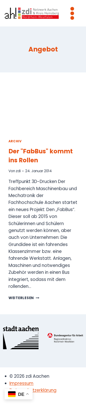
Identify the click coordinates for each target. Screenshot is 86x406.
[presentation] (43, 106)
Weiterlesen (23, 297)
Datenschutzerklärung (32, 390)
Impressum (21, 383)
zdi (18, 171)
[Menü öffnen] (72, 13)
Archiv (15, 141)
